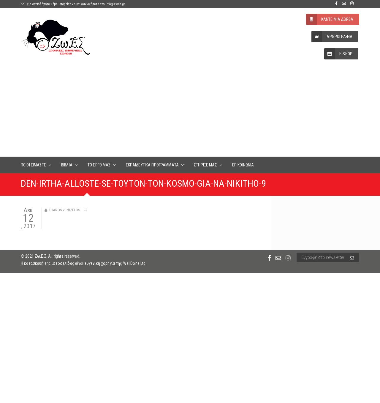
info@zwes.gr (115, 4)
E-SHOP (338, 53)
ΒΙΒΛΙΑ (66, 165)
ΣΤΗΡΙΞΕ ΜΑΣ (205, 165)
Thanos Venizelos (64, 210)
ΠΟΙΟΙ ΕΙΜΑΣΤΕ (33, 165)
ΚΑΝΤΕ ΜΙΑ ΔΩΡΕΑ (329, 19)
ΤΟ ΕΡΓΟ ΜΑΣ (99, 165)
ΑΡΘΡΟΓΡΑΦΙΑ (331, 36)
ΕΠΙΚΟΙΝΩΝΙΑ (243, 165)
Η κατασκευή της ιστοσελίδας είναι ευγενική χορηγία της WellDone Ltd (83, 263)
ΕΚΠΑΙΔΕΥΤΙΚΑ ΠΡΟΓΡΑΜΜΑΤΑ (152, 165)
